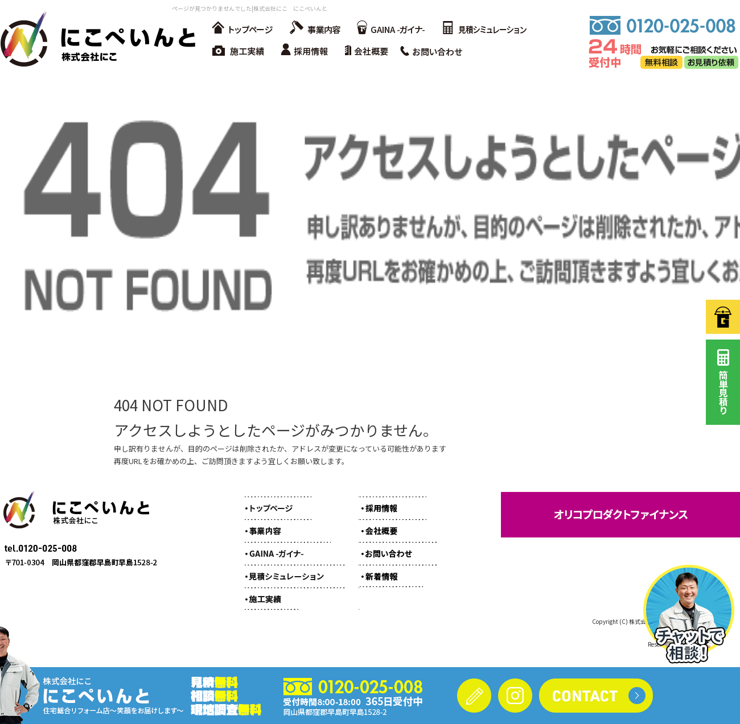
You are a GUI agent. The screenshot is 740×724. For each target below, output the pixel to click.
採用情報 (307, 51)
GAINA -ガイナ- (390, 28)
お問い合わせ (435, 51)
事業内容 (313, 28)
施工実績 (239, 51)
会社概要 (370, 51)
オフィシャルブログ (390, 570)
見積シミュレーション (484, 28)
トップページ (242, 28)
